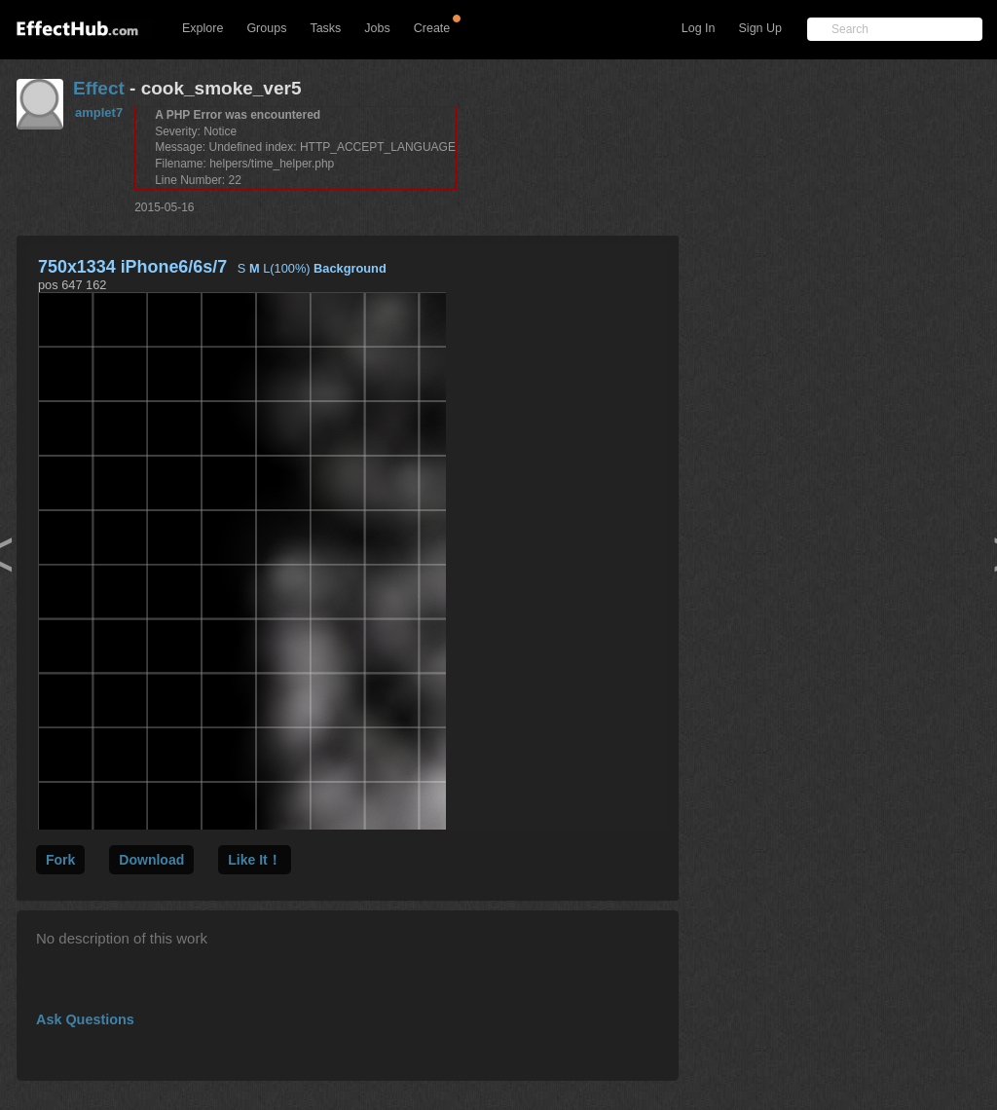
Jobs (376, 28)
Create (432, 28)
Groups (266, 28)
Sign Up (760, 28)
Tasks (325, 28)
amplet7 (99, 112)
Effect (99, 88)
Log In (699, 28)
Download (151, 860)
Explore (202, 28)
